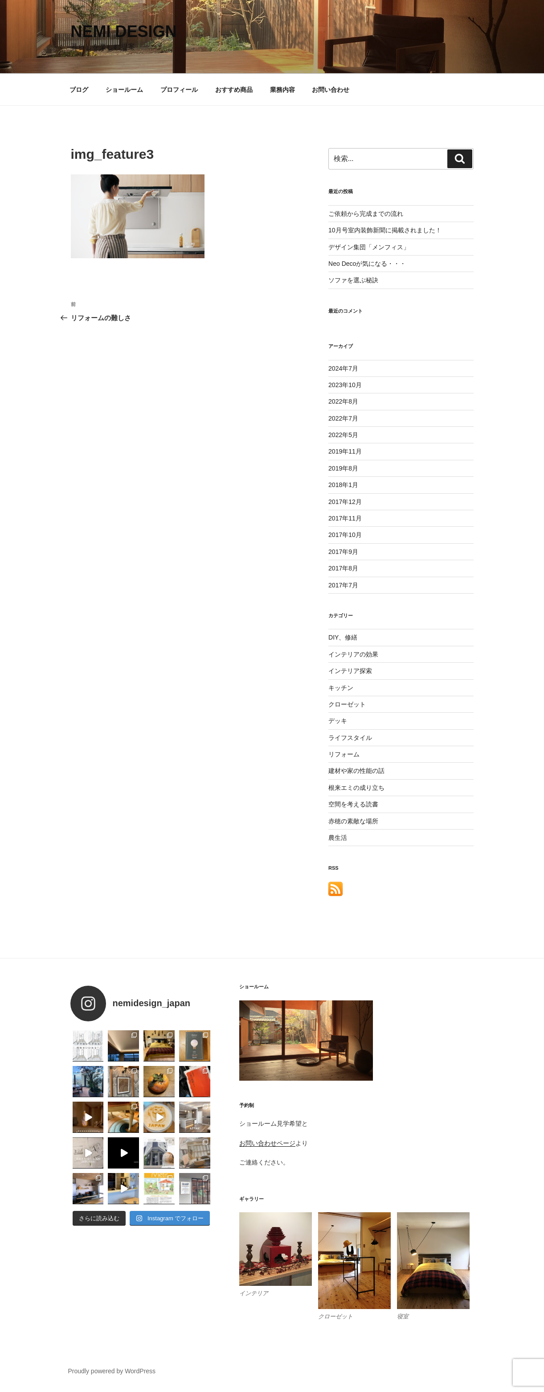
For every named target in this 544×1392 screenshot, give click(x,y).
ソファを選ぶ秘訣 (353, 280)
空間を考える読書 (353, 804)
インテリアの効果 (353, 654)
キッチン (340, 687)
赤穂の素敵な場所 (353, 821)
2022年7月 (343, 418)
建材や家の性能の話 (356, 770)
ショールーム (124, 89)
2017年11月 (345, 518)
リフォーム (344, 754)
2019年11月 (345, 451)
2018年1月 (343, 484)
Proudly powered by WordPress (112, 1371)
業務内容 (282, 89)
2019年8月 (343, 468)
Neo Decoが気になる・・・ (367, 263)
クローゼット (347, 704)
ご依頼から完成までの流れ (365, 213)
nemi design (124, 31)
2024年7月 (343, 368)
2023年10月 (345, 384)
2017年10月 (345, 534)
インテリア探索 (350, 670)
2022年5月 (343, 434)
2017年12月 (345, 501)
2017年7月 (343, 585)
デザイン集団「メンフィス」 (368, 247)
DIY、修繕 (342, 637)
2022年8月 (343, 401)
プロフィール (179, 89)
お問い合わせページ (267, 1143)
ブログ (79, 89)
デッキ (337, 720)
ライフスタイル (350, 737)
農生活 (337, 837)
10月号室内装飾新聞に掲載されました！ (385, 230)
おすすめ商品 (234, 89)
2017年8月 (343, 568)
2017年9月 (343, 551)
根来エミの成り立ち (356, 787)
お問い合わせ (330, 89)
